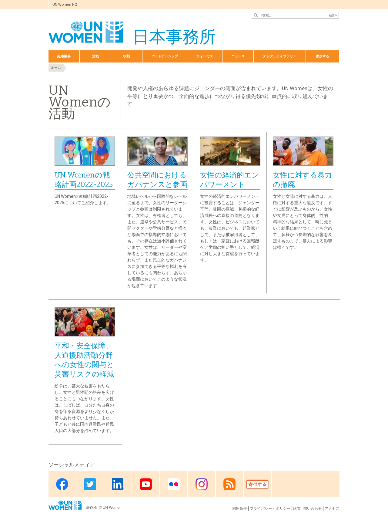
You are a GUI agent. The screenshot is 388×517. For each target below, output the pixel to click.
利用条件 (239, 508)
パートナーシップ (164, 56)
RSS (229, 484)
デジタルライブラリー (279, 56)
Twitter (90, 484)
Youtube (145, 484)
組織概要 (64, 56)
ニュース (238, 56)
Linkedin (118, 484)
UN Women (112, 507)
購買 (296, 508)
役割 (126, 56)
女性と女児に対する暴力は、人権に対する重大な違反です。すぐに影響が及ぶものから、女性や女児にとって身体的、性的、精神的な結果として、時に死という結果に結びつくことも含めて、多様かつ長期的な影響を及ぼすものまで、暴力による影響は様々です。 (302, 222)
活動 (95, 56)
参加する (322, 56)
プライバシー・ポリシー (270, 508)
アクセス (332, 508)
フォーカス (204, 56)
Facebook (62, 484)
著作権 (92, 507)
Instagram (201, 484)
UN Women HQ (64, 4)
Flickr (173, 484)
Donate (257, 484)
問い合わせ (312, 508)
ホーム (56, 68)
